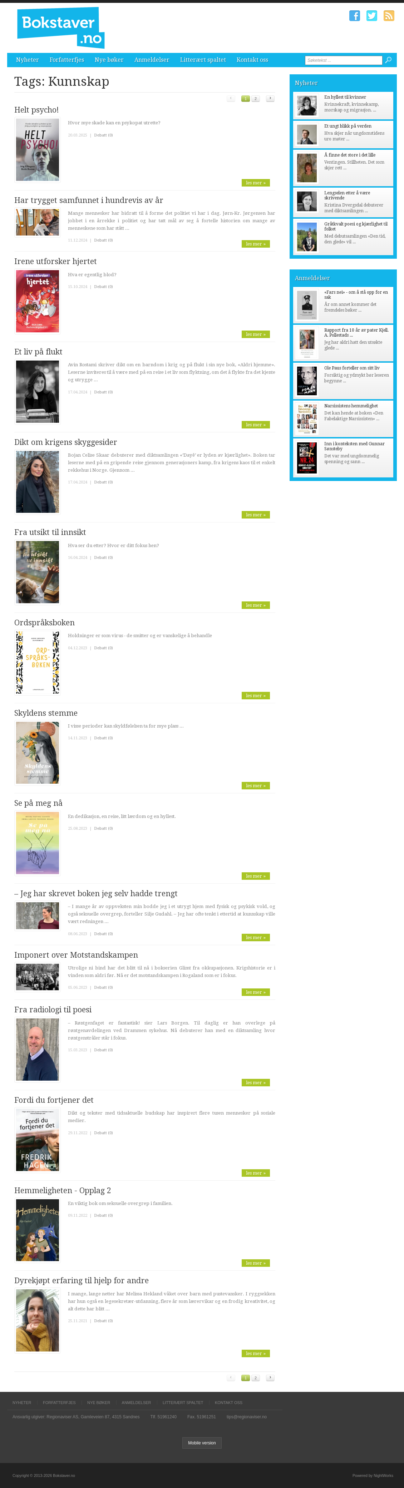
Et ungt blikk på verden (347, 126)
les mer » (256, 182)
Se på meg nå (38, 803)
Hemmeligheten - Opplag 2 (62, 1190)
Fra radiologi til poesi (53, 1009)
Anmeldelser (151, 59)
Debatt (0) (103, 135)
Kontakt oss (252, 59)
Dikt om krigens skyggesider (65, 442)
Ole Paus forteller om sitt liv (352, 368)
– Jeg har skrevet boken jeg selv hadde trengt (96, 893)
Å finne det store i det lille (349, 155)
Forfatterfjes (67, 59)
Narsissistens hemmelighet (351, 405)
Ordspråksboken (44, 622)
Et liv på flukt (38, 351)
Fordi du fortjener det (54, 1100)
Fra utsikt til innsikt (50, 532)
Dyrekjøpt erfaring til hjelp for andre (81, 1280)
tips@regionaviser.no (247, 1416)
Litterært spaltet (203, 59)
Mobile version (202, 1442)
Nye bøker (109, 59)
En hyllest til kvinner (345, 97)
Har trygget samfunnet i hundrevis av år (88, 200)
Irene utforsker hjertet (55, 261)
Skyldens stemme (46, 713)
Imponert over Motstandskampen (76, 955)
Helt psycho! (36, 109)
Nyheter (27, 59)
